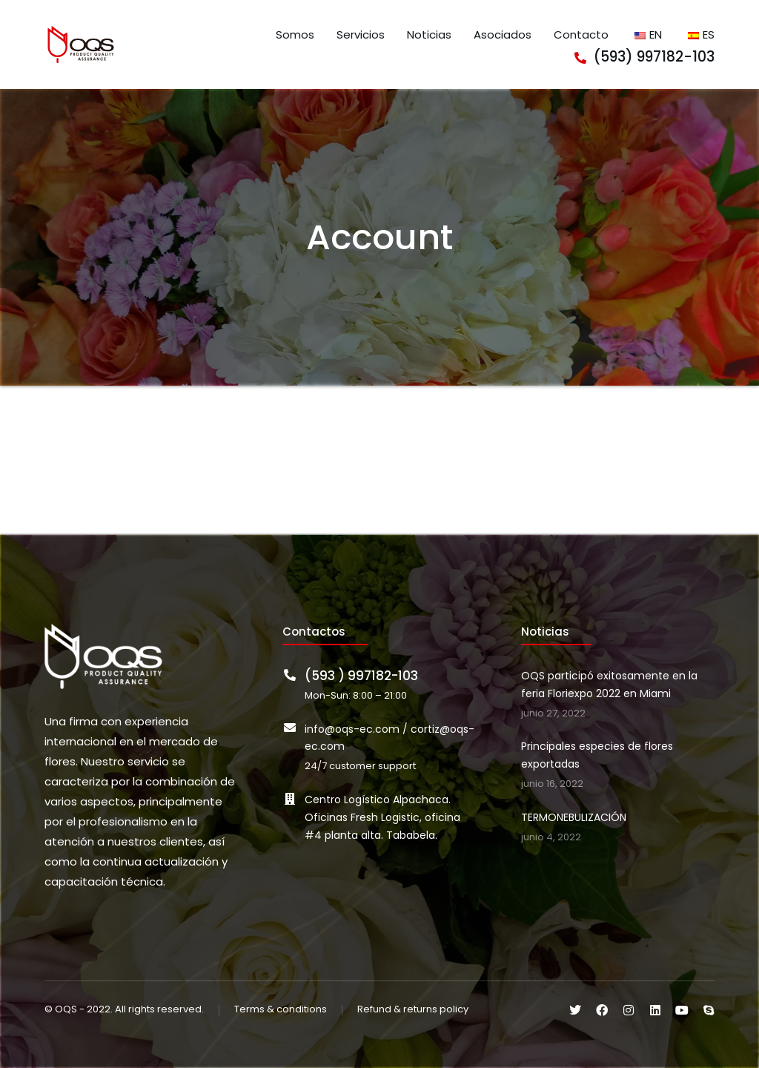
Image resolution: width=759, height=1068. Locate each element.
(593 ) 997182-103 (361, 676)
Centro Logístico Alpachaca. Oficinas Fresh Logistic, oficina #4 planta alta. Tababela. (382, 817)
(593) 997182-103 (654, 57)
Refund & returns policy (412, 1009)
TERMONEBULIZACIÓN (573, 817)
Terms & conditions (280, 1009)
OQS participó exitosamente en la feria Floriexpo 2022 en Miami (609, 684)
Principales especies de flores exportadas (597, 755)
